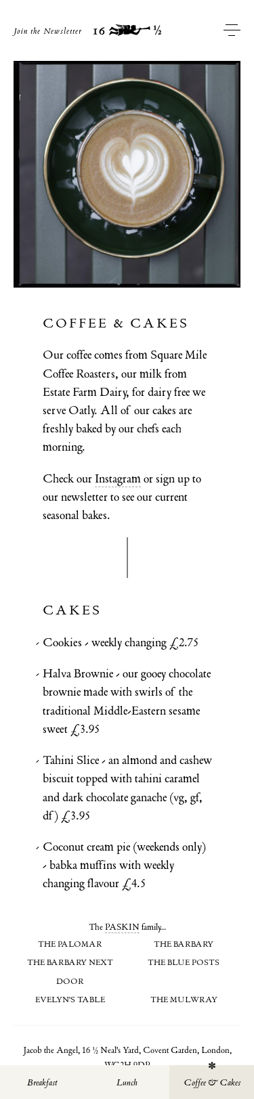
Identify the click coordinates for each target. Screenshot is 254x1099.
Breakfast (42, 1082)
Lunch (127, 1082)
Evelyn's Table (70, 999)
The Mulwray (183, 999)
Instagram (118, 479)
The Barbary (183, 944)
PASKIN (122, 927)
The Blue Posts (183, 962)
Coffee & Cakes (212, 1082)
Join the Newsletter (48, 31)
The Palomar (70, 944)
